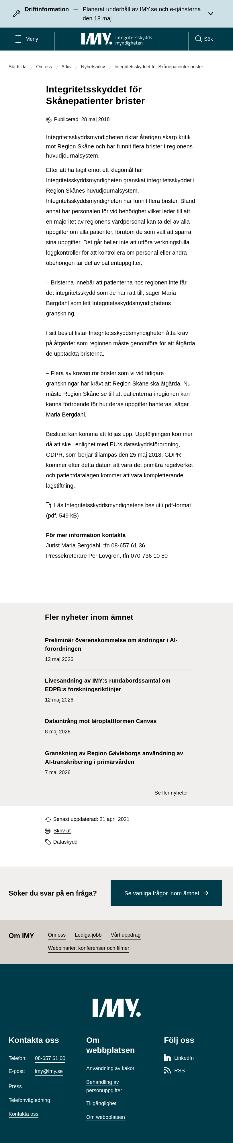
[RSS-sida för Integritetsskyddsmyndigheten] (174, 1071)
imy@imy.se (49, 1071)
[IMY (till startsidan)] (117, 1007)
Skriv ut (62, 831)
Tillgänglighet (101, 1103)
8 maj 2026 (101, 726)
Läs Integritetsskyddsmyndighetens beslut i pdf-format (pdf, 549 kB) (118, 510)
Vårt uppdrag (125, 935)
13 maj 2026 (116, 649)
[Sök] (204, 39)
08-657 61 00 (50, 1058)
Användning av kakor (110, 1068)
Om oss (57, 935)
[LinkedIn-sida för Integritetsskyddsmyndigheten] (179, 1058)
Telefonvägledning (29, 1100)
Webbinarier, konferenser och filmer (88, 948)
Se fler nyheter (171, 793)
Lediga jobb (88, 935)
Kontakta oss (23, 1114)
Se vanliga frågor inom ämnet (161, 893)
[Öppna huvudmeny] (27, 39)
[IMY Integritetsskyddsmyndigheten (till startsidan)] (116, 39)
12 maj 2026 (116, 689)
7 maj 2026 (116, 762)
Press (15, 1086)
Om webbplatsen (105, 1117)
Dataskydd (65, 842)
